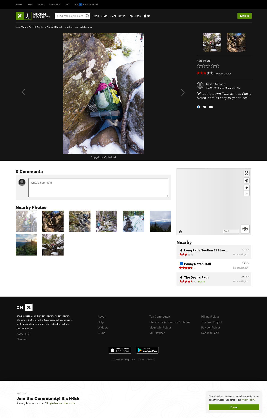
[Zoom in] (246, 187)
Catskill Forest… (55, 27)
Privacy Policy (248, 400)
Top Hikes (134, 15)
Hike (41, 4)
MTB (30, 4)
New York (21, 27)
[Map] (214, 202)
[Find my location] (246, 180)
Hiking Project (210, 316)
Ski (68, 4)
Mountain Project (160, 327)
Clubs (101, 332)
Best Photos (117, 15)
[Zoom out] (246, 193)
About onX (23, 333)
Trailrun (54, 4)
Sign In (244, 15)
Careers (21, 339)
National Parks (210, 332)
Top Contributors (160, 316)
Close (233, 407)
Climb (19, 4)
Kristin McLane (215, 84)
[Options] (245, 229)
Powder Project (210, 327)
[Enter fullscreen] (246, 173)
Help (101, 322)
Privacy (151, 359)
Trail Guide (100, 15)
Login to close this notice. (61, 403)
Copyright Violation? (103, 157)
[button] (198, 106)
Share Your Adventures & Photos (169, 322)
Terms (141, 359)
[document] (234, 402)
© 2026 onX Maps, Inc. (124, 359)
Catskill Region (36, 27)
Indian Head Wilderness (79, 27)
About (101, 316)
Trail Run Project (211, 322)
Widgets (103, 327)
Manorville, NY (232, 88)
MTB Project (157, 332)
